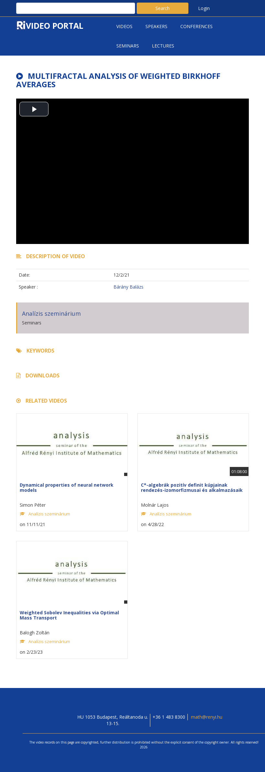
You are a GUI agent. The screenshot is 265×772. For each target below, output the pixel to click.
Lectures (163, 46)
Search (162, 8)
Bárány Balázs (128, 287)
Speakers (156, 26)
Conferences (196, 26)
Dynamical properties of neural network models (66, 487)
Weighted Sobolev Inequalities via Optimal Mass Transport (69, 614)
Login (204, 8)
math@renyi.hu (206, 717)
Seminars (127, 46)
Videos (124, 26)
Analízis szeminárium (51, 313)
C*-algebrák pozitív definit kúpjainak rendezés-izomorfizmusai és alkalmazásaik (192, 487)
